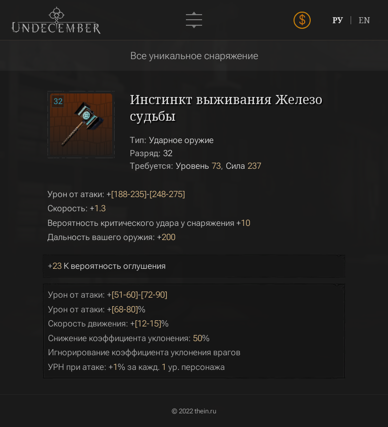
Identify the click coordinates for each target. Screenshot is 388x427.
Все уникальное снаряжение (194, 56)
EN (364, 20)
